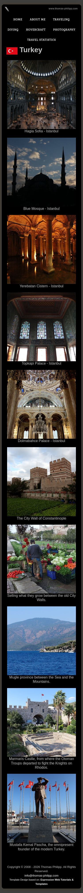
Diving (13, 30)
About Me (38, 19)
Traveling (61, 19)
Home (17, 19)
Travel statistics (41, 40)
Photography (64, 30)
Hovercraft (36, 30)
